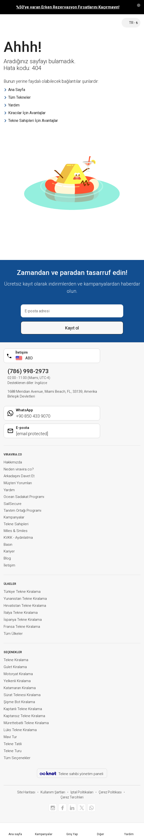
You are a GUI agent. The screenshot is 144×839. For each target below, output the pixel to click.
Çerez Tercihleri (72, 797)
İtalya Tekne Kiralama (21, 612)
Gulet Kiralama (15, 667)
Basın (8, 544)
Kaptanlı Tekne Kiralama (23, 709)
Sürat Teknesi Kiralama (22, 695)
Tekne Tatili (13, 744)
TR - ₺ (131, 23)
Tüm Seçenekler (17, 758)
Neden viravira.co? (19, 469)
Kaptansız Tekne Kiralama (24, 716)
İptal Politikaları (81, 792)
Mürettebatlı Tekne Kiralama (26, 723)
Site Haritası (26, 792)
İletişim (9, 565)
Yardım (9, 490)
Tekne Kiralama (16, 660)
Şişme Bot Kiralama (19, 702)
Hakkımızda (13, 462)
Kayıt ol (72, 327)
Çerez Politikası (110, 792)
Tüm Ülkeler (13, 633)
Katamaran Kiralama (20, 688)
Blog (7, 558)
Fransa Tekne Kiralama (22, 626)
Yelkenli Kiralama (17, 681)
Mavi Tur (10, 737)
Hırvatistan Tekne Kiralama (25, 605)
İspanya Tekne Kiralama (23, 619)
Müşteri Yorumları (18, 483)
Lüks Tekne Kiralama (20, 730)
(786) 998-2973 (28, 371)
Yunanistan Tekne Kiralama (25, 598)
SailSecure (12, 504)
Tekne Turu (12, 751)
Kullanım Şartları (53, 792)
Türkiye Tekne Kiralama (22, 591)
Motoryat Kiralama (18, 674)
